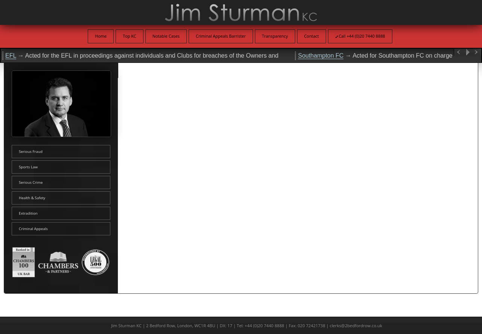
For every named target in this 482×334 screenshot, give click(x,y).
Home (101, 36)
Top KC (129, 36)
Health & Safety (32, 197)
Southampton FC (320, 55)
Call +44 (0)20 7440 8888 (360, 36)
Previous (458, 52)
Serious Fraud (31, 151)
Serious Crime (31, 182)
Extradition (28, 213)
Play (467, 52)
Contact (311, 36)
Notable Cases (166, 36)
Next (476, 52)
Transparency (275, 36)
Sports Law (28, 167)
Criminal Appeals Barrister (221, 36)
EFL (10, 55)
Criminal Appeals (33, 228)
